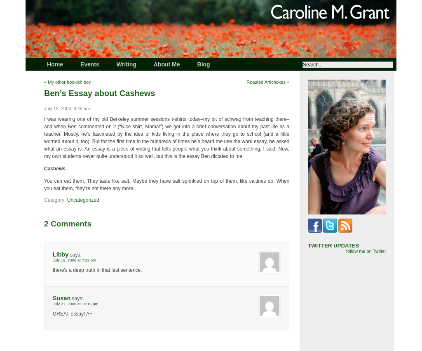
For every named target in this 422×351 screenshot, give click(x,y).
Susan (61, 298)
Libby (60, 254)
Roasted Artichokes (266, 82)
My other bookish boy (69, 82)
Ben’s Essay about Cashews (99, 93)
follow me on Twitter (366, 251)
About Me (167, 64)
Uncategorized (83, 200)
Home (55, 64)
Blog (203, 64)
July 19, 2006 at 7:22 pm (74, 260)
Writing (126, 64)
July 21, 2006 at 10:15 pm (75, 304)
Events (89, 64)
